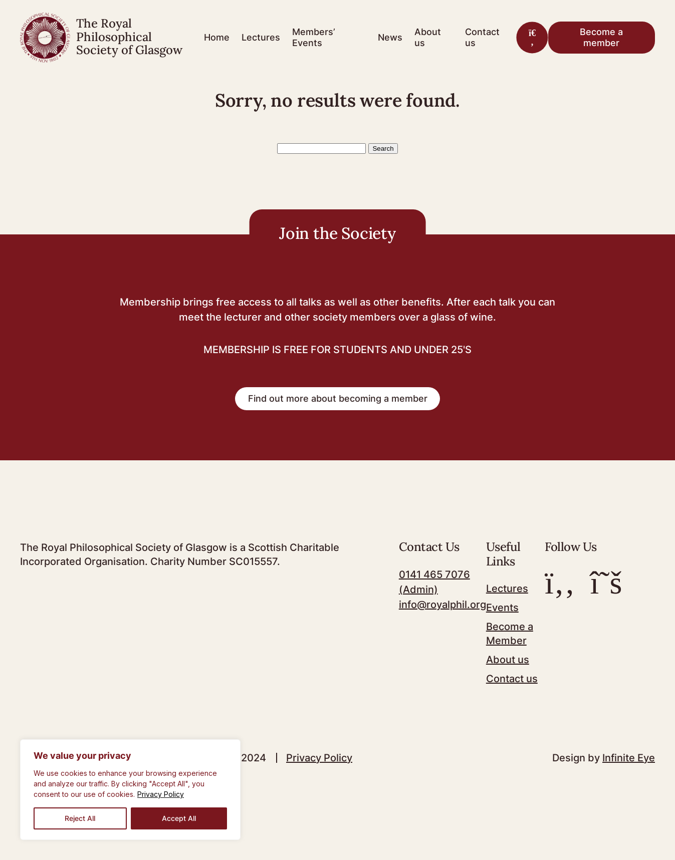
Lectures (261, 37)
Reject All (80, 818)
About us (427, 37)
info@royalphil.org (442, 605)
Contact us (482, 37)
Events (502, 608)
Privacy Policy (160, 794)
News (390, 37)
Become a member (601, 37)
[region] (130, 789)
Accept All (179, 818)
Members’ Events (313, 37)
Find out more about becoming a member (337, 398)
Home (217, 37)
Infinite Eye (628, 758)
